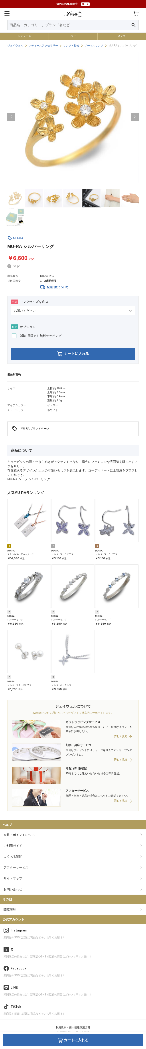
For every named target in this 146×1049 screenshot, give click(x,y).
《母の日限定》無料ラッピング (36, 336)
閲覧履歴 (10, 909)
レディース (24, 36)
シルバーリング (15, 619)
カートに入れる (73, 353)
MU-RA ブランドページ (30, 429)
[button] (11, 117)
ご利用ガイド (13, 845)
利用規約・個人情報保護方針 (73, 1027)
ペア (73, 36)
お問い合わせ (13, 889)
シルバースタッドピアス (19, 685)
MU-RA (18, 238)
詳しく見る (120, 736)
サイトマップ (13, 878)
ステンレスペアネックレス (20, 554)
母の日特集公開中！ (73, 4)
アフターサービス (16, 867)
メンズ (122, 36)
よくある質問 (13, 856)
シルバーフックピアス (62, 554)
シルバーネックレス (61, 685)
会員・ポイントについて (21, 835)
